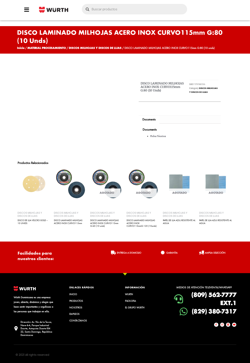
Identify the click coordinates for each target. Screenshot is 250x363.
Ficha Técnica (158, 136)
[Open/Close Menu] (26, 9)
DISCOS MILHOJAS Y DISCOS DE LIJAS (95, 48)
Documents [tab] (149, 119)
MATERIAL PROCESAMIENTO (46, 48)
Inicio (20, 48)
